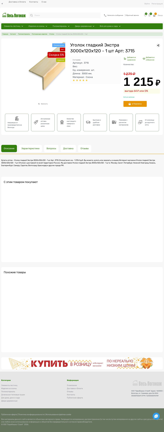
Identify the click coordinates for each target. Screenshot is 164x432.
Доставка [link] (68, 148)
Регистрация (157, 4)
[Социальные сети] (156, 416)
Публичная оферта (9, 415)
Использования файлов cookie (58, 415)
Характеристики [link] (30, 148)
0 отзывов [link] (76, 60)
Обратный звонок (132, 15)
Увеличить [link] (44, 104)
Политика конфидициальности (31, 415)
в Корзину (137, 104)
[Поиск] (31, 15)
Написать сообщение (115, 15)
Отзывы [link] (85, 148)
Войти (147, 4)
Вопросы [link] (51, 148)
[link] (2, 4)
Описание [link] (9, 148)
